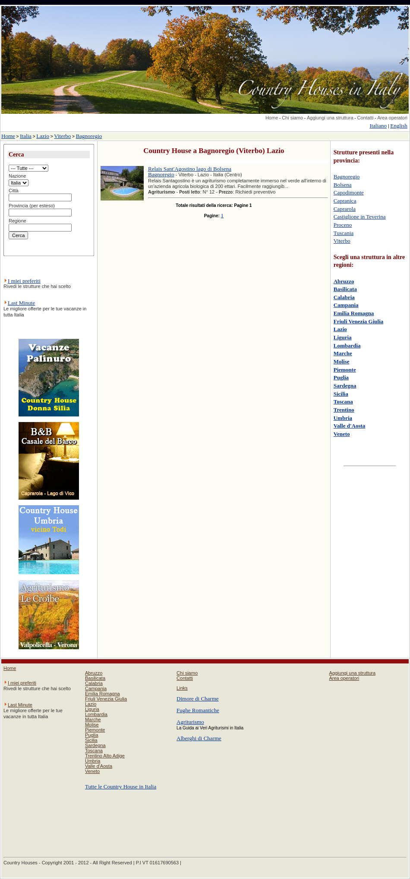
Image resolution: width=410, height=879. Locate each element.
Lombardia (347, 345)
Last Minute (21, 303)
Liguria (343, 337)
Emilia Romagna (354, 313)
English (398, 125)
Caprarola (345, 209)
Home (271, 117)
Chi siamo (292, 117)
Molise (342, 361)
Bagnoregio (89, 136)
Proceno (343, 225)
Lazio (42, 136)
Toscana (343, 401)
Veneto (342, 434)
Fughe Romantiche (198, 710)
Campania (346, 305)
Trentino (344, 410)
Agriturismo (190, 722)
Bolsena (343, 184)
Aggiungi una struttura (330, 117)
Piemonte (345, 369)
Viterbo (62, 136)
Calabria (344, 297)
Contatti (365, 117)
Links (182, 688)
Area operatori (392, 117)
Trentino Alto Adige (105, 755)
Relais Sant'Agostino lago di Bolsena (189, 169)
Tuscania (343, 233)
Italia (26, 136)
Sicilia (341, 394)
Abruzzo (344, 281)
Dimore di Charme (197, 698)
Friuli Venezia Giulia (359, 321)
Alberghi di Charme (199, 738)
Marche (343, 353)
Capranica (345, 200)
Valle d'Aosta (350, 425)
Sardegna (345, 385)
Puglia (341, 377)
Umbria (343, 418)
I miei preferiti (24, 281)
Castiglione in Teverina (360, 216)
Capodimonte (349, 192)
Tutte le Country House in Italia (120, 786)
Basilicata (345, 289)
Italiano (378, 125)
